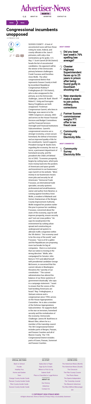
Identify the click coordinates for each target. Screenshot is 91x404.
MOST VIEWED (64, 47)
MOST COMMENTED (66, 143)
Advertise (47, 16)
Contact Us (61, 16)
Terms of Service (39, 397)
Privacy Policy (49, 397)
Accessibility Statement (63, 397)
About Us (33, 16)
